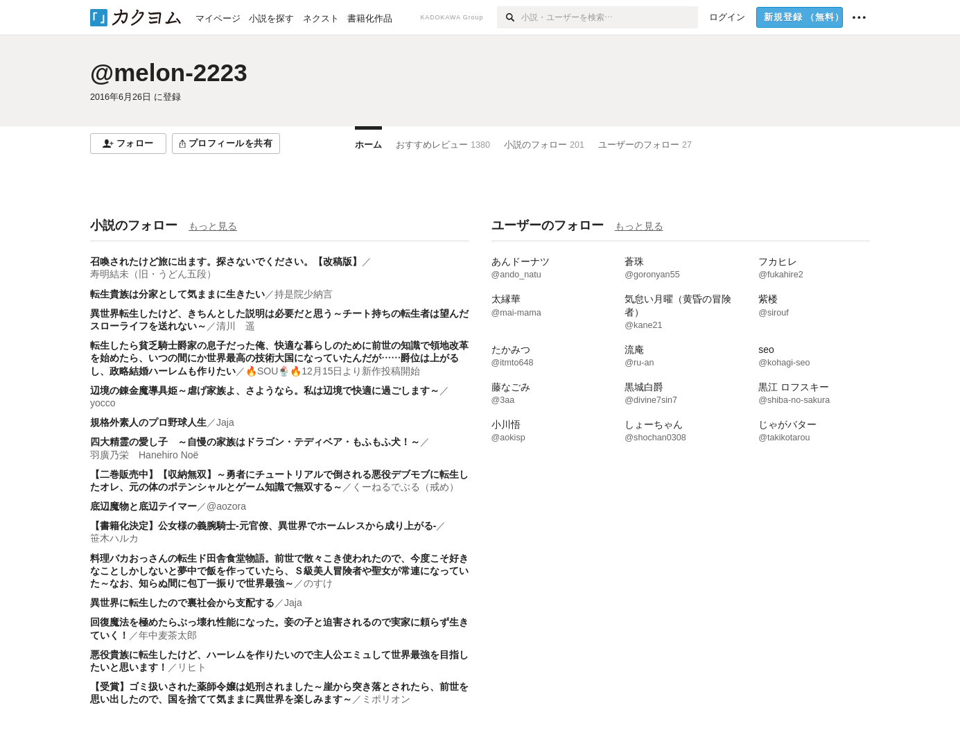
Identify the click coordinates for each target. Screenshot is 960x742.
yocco (103, 402)
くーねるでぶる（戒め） (405, 486)
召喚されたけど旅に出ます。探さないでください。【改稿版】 (226, 261)
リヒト (192, 667)
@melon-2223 (168, 72)
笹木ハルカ (114, 538)
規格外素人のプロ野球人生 (148, 422)
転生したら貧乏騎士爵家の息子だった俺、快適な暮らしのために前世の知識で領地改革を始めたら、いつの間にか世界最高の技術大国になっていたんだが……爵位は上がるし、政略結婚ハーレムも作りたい (279, 358)
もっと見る (213, 226)
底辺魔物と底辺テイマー (143, 506)
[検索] (509, 17)
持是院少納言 (303, 294)
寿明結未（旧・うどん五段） (153, 273)
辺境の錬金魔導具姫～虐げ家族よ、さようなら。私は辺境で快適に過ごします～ (264, 390)
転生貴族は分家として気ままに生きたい (177, 294)
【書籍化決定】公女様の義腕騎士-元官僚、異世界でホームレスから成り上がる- (263, 525)
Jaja (225, 422)
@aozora (226, 506)
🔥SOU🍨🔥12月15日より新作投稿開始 (332, 371)
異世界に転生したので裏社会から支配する (182, 602)
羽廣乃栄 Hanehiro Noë (144, 454)
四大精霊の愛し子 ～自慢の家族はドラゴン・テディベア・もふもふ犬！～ (255, 441)
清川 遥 (235, 325)
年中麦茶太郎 (168, 635)
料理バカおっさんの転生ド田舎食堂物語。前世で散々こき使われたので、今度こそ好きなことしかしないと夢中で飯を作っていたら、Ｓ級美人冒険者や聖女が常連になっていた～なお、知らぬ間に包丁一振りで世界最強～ (279, 571)
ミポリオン (386, 699)
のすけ (318, 583)
